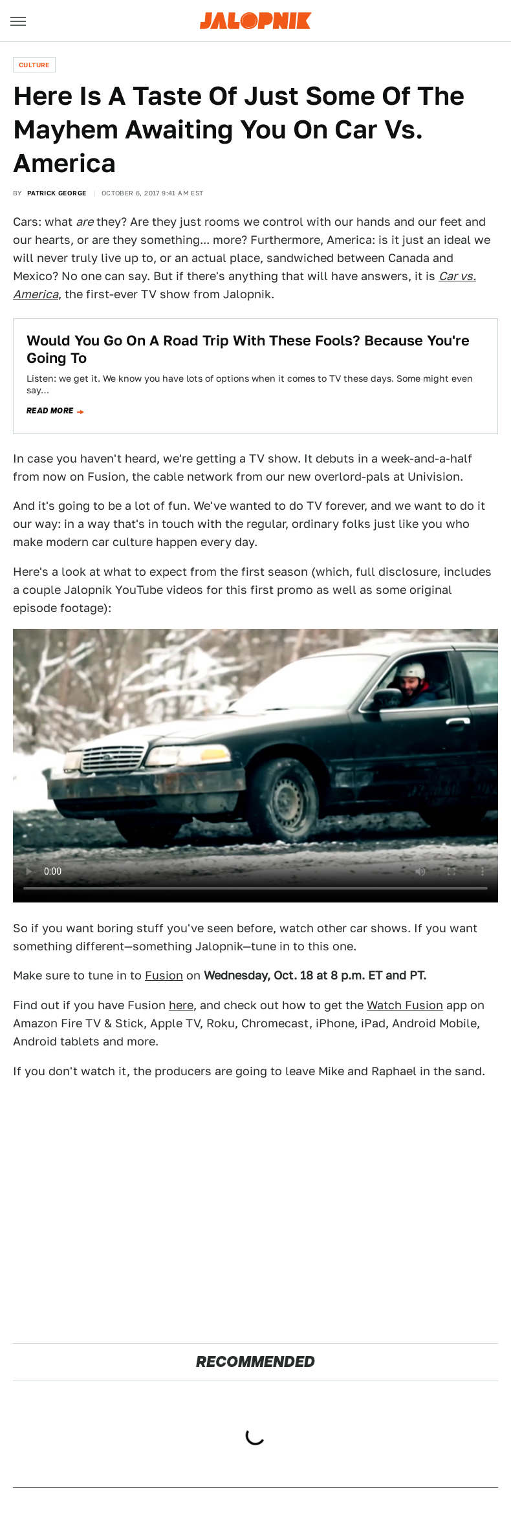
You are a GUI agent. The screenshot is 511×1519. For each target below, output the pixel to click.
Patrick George (57, 193)
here (181, 1005)
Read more (50, 411)
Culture (34, 65)
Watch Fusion (405, 1005)
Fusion (164, 975)
